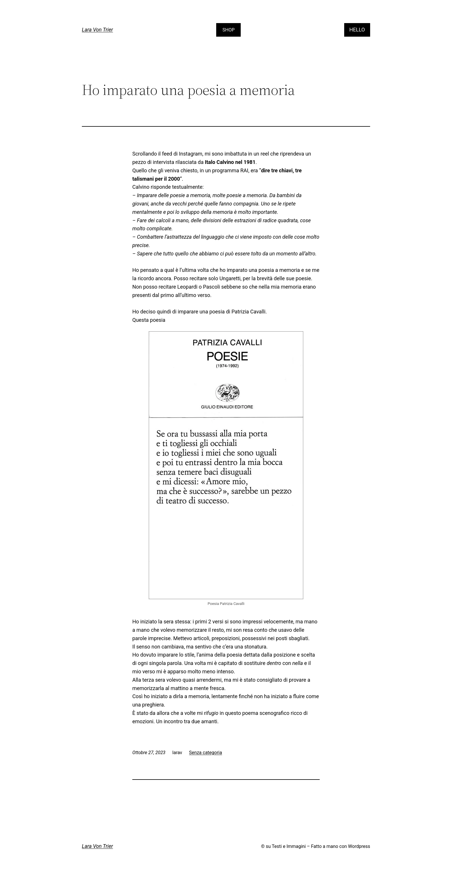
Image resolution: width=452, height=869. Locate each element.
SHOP (229, 30)
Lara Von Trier (97, 30)
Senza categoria (205, 752)
